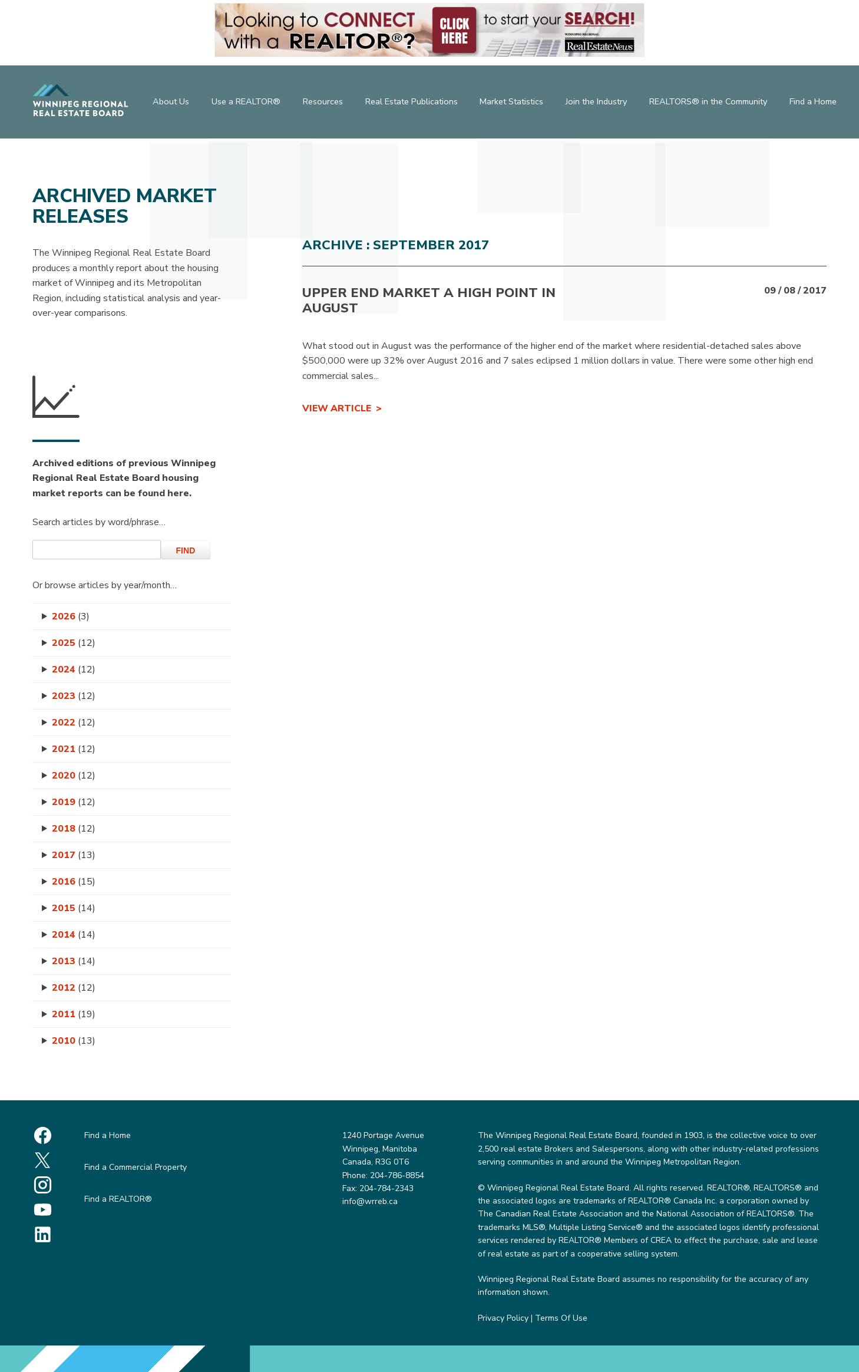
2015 (73, 908)
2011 (73, 1014)
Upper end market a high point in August (429, 300)
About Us (169, 103)
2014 (73, 934)
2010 (73, 1040)
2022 (73, 722)
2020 (73, 775)
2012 (73, 987)
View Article (336, 408)
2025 (73, 642)
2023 (73, 696)
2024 (73, 669)
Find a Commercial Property (135, 1167)
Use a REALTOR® (244, 103)
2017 (73, 855)
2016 (73, 881)
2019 (73, 802)
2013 (73, 961)
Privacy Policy (503, 1318)
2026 (71, 616)
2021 (73, 749)
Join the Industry (597, 103)
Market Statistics (511, 103)
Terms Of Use (561, 1318)
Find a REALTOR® (118, 1199)
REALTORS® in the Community (709, 103)
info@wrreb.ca (370, 1201)
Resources (321, 103)
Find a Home (814, 103)
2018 (73, 828)
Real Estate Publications (411, 103)
